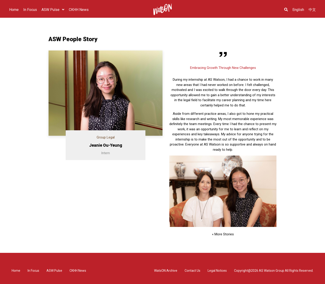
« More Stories (223, 234)
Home (16, 270)
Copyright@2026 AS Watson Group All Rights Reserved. (273, 270)
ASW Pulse (54, 270)
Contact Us (192, 270)
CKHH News (78, 270)
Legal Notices (217, 270)
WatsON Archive (165, 270)
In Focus (33, 270)
